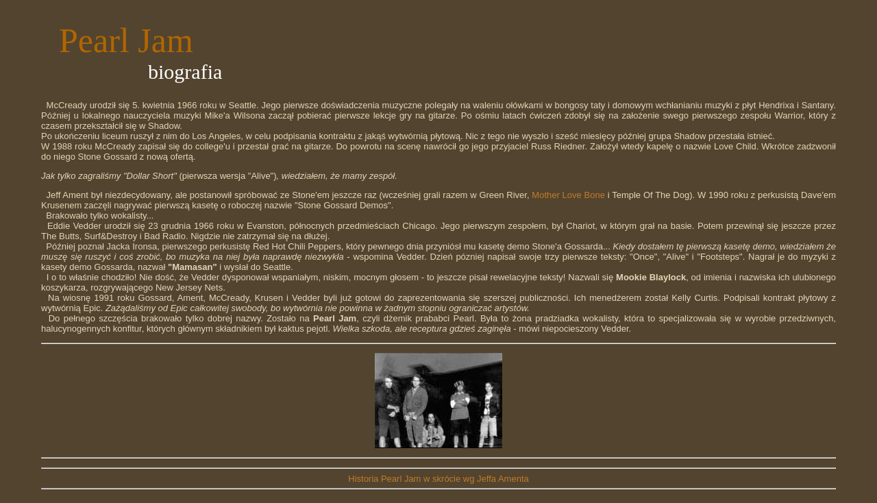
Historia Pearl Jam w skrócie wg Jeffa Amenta (438, 479)
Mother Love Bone (568, 195)
